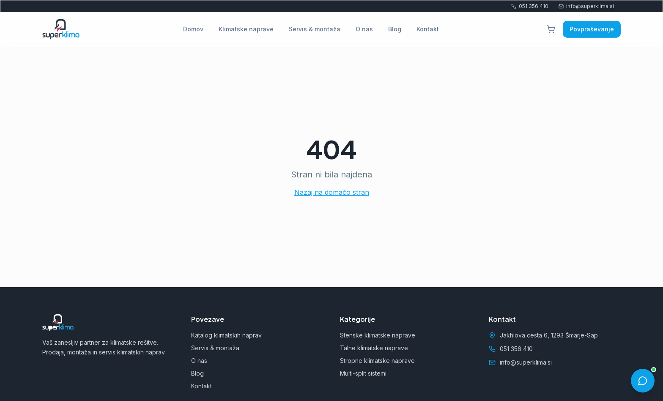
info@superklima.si (586, 6)
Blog (394, 29)
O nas (364, 29)
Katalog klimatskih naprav (226, 335)
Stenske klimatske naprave (377, 335)
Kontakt (427, 29)
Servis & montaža (314, 29)
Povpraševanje (592, 29)
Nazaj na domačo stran (331, 192)
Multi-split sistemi (363, 373)
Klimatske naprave (246, 29)
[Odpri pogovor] (643, 381)
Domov (193, 29)
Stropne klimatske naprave (377, 360)
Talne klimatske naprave (374, 347)
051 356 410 (529, 6)
